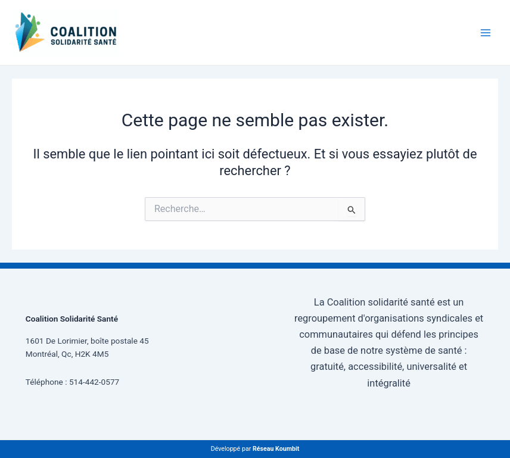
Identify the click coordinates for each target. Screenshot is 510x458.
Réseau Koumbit (276, 449)
